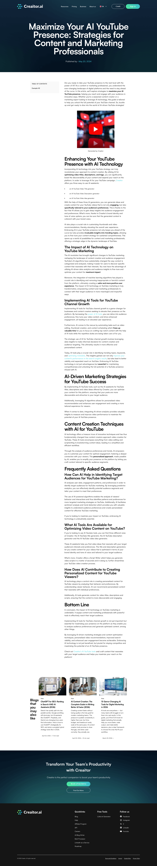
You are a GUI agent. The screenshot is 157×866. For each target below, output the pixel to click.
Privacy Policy (136, 858)
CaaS (118, 6)
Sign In (133, 6)
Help (76, 820)
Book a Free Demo (78, 784)
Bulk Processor (80, 839)
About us (92, 6)
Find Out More (78, 790)
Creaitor (119, 180)
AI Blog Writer (80, 835)
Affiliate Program (80, 824)
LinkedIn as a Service (82, 843)
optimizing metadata (76, 355)
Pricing (74, 6)
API (76, 828)
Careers (77, 831)
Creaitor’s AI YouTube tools (85, 651)
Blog (76, 816)
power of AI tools (95, 314)
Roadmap (78, 846)
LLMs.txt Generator (104, 816)
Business (83, 6)
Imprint (120, 858)
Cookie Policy (127, 858)
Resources (64, 6)
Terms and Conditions (110, 858)
